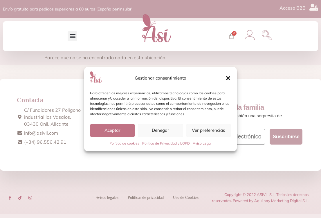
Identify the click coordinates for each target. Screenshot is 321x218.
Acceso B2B (292, 7)
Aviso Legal (202, 143)
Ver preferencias (208, 130)
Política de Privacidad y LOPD (166, 143)
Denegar (160, 130)
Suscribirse (286, 140)
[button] (228, 78)
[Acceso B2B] (313, 6)
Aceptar (112, 130)
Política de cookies (124, 143)
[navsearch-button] (271, 37)
